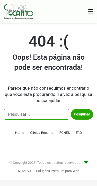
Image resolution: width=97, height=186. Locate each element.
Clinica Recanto (42, 133)
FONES (64, 133)
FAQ (79, 133)
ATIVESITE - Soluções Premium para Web (48, 171)
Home (19, 133)
